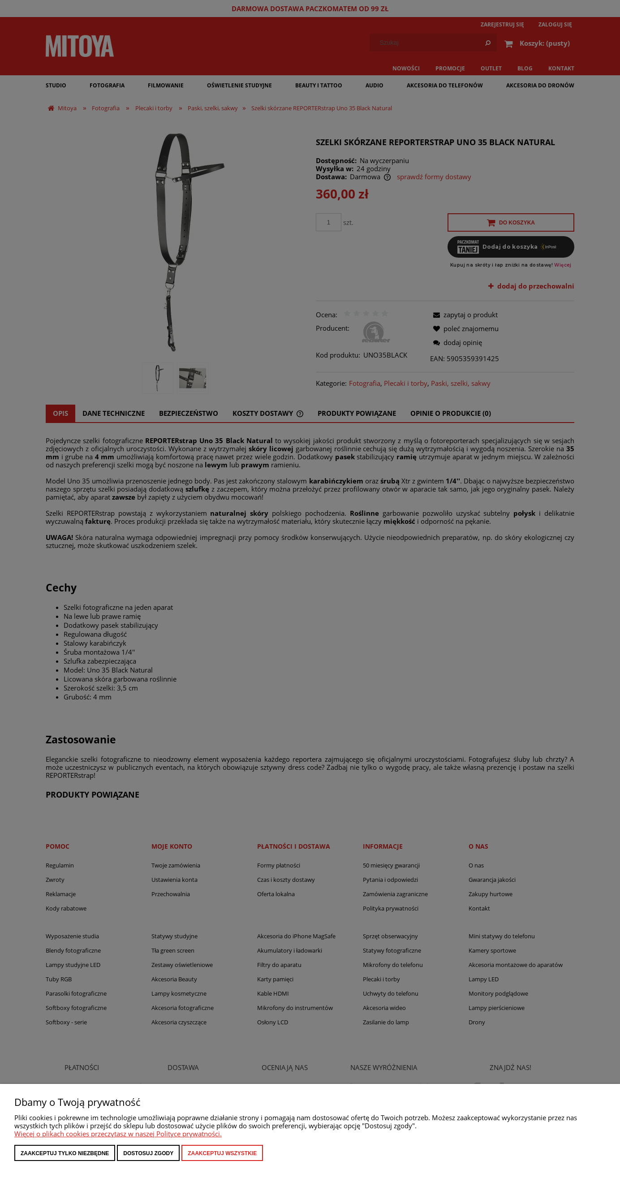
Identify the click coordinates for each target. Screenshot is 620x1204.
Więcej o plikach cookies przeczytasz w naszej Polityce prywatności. (118, 1133)
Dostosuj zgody (148, 1153)
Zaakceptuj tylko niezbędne (65, 1153)
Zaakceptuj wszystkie (222, 1153)
